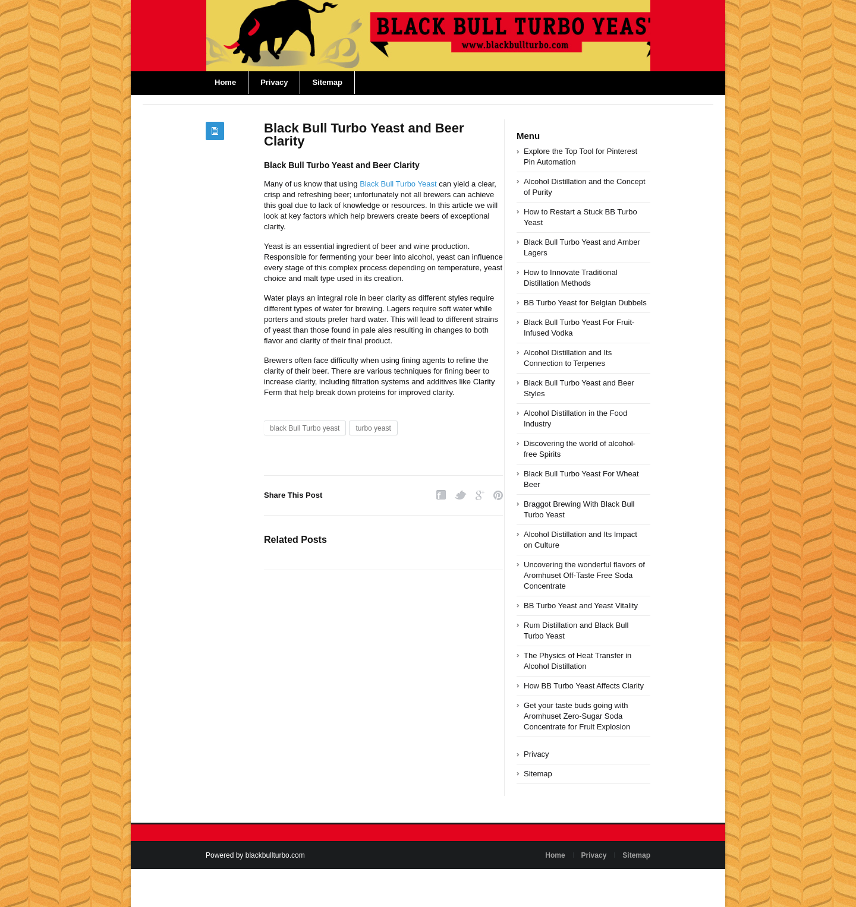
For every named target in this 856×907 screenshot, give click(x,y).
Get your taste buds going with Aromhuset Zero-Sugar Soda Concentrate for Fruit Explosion (577, 716)
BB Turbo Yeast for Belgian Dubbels (585, 302)
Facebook (441, 495)
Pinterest (498, 495)
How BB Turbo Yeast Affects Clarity (584, 685)
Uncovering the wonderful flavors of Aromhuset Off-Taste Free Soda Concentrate (584, 575)
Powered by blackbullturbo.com (255, 855)
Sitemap (327, 82)
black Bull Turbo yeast (304, 428)
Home (225, 82)
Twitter (461, 495)
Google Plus (480, 495)
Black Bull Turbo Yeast (398, 183)
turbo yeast (373, 428)
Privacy (274, 82)
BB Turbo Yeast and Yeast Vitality (581, 605)
